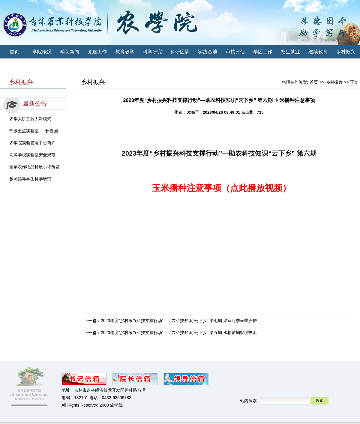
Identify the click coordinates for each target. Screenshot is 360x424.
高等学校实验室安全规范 (32, 154)
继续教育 (318, 51)
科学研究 (152, 51)
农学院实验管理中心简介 (32, 142)
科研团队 (180, 51)
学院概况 (42, 51)
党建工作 (97, 51)
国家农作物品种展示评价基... (36, 166)
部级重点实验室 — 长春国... (35, 130)
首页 (14, 51)
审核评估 (235, 51)
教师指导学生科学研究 (30, 178)
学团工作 (262, 51)
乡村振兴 (345, 51)
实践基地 (207, 51)
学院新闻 (69, 51)
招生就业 (290, 51)
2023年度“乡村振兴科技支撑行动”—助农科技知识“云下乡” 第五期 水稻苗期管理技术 (179, 332)
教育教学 (124, 51)
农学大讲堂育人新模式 (30, 118)
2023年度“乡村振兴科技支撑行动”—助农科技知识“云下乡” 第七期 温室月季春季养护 (179, 320)
